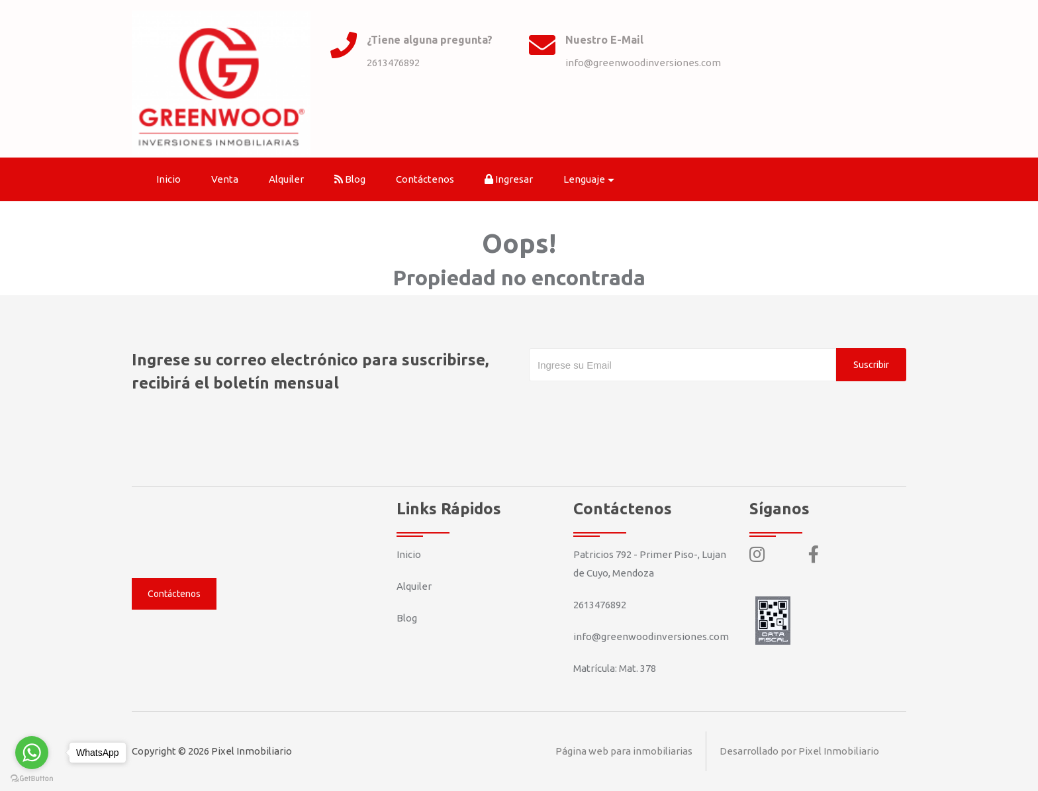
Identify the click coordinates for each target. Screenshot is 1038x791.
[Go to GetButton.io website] (32, 778)
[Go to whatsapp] (31, 752)
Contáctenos (425, 179)
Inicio (168, 179)
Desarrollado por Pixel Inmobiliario (799, 751)
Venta (224, 179)
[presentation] (629, 408)
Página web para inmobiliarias (623, 751)
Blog (349, 179)
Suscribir (871, 364)
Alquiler (286, 179)
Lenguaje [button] (584, 179)
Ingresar (509, 179)
